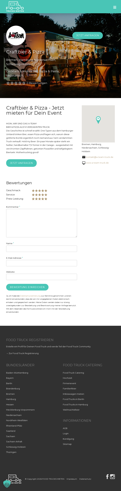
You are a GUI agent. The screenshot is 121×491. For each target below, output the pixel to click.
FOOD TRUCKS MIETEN (53, 479)
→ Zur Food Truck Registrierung (22, 353)
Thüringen (11, 452)
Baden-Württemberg (17, 372)
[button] (7, 484)
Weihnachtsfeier (71, 409)
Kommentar (13, 206)
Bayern (10, 378)
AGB (65, 428)
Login (66, 433)
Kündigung (68, 439)
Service (10, 194)
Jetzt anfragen (87, 35)
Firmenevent (69, 383)
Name (10, 243)
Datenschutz (85, 479)
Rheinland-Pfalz (14, 425)
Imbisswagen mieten (73, 394)
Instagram (112, 476)
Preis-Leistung (14, 198)
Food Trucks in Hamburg (75, 404)
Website (10, 272)
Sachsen (10, 436)
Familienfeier (69, 388)
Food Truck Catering (73, 372)
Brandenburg (13, 388)
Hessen (10, 404)
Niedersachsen (14, 415)
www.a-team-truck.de (97, 162)
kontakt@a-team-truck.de (99, 157)
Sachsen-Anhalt (14, 441)
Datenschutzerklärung (30, 296)
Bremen (10, 394)
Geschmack (13, 190)
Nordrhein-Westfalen (17, 420)
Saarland (10, 431)
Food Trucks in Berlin (73, 399)
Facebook (107, 476)
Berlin (9, 383)
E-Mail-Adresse (14, 257)
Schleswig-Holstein (16, 447)
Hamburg (11, 399)
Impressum (72, 479)
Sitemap (67, 444)
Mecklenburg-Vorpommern (20, 409)
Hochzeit (67, 378)
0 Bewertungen (37, 83)
